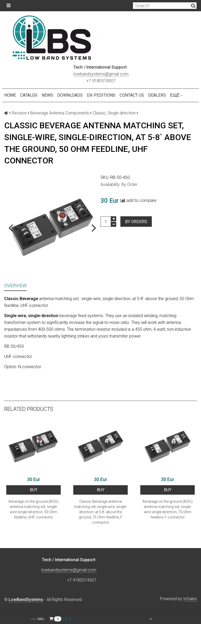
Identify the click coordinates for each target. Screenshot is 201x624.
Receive (19, 113)
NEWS (47, 95)
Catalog (28, 95)
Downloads (70, 95)
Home (10, 95)
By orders (136, 221)
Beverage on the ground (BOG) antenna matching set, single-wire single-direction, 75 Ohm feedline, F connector (168, 509)
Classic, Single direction (114, 113)
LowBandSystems (26, 599)
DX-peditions (101, 95)
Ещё (176, 95)
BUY (33, 489)
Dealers (157, 95)
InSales (190, 598)
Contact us (132, 95)
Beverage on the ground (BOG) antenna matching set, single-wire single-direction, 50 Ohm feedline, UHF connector (34, 509)
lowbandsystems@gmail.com (101, 73)
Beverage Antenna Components (59, 113)
